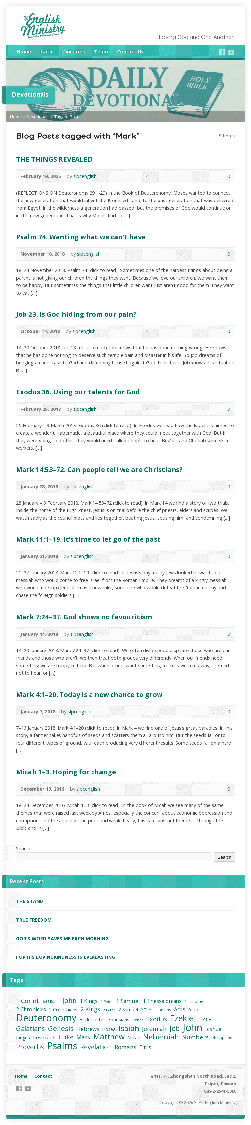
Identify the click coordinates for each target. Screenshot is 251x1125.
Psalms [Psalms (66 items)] (62, 1045)
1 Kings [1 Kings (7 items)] (89, 1000)
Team (101, 51)
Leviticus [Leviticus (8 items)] (44, 1037)
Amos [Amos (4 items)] (194, 1009)
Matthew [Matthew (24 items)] (109, 1036)
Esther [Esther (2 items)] (137, 1020)
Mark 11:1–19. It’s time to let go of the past (88, 539)
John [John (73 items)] (192, 1027)
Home (24, 51)
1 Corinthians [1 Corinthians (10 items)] (35, 1000)
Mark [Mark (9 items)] (83, 1037)
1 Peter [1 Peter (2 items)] (107, 1001)
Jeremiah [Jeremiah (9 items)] (154, 1029)
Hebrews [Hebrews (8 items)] (87, 1029)
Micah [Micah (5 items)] (133, 1037)
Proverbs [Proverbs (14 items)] (30, 1047)
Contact (43, 1076)
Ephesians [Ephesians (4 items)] (119, 1019)
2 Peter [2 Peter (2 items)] (109, 1010)
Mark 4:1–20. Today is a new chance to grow (89, 694)
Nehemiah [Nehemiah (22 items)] (161, 1036)
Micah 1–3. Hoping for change (66, 771)
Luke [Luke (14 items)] (66, 1037)
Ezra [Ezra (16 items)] (205, 1018)
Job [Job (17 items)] (175, 1028)
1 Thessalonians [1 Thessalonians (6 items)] (162, 1000)
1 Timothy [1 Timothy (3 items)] (194, 1001)
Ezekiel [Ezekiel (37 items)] (182, 1018)
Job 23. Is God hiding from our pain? (76, 314)
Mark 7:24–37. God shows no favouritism (84, 616)
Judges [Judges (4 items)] (23, 1038)
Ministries (73, 51)
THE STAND (29, 901)
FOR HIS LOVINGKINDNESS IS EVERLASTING (65, 957)
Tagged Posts (67, 117)
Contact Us (130, 51)
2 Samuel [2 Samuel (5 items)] (128, 1009)
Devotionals (38, 117)
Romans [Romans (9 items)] (125, 1047)
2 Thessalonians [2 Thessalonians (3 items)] (156, 1010)
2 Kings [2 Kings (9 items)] (90, 1009)
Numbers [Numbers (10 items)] (195, 1037)
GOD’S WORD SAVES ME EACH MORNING (62, 938)
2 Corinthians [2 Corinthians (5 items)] (63, 1009)
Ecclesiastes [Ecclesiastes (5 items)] (92, 1019)
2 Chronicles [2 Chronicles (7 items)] (31, 1009)
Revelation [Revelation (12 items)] (96, 1047)
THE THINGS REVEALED (54, 159)
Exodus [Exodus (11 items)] (156, 1018)
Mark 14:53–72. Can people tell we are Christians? (99, 469)
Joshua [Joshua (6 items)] (213, 1029)
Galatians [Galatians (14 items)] (30, 1028)
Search (23, 848)
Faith (46, 51)
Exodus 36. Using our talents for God (78, 391)
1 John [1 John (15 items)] (67, 1000)
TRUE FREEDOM (34, 920)
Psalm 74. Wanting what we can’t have (80, 236)
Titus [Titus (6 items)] (145, 1047)
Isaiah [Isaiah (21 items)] (129, 1028)
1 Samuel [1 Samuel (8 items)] (128, 1000)
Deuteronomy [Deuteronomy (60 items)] (46, 1017)
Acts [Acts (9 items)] (179, 1009)
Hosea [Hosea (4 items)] (109, 1029)
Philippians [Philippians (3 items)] (221, 1038)
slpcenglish (85, 176)
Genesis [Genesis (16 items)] (61, 1028)
